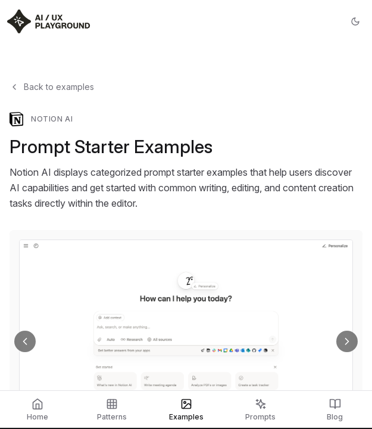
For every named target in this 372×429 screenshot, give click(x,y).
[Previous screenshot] (25, 341)
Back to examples (52, 87)
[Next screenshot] (347, 341)
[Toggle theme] (355, 21)
